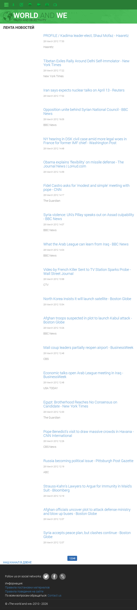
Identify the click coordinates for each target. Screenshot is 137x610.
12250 (93, 558)
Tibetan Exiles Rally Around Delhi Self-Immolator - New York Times (86, 62)
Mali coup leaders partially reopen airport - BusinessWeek (88, 347)
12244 (31, 558)
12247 (62, 558)
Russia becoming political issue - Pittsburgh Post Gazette (88, 460)
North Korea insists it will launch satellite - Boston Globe (87, 298)
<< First (10, 558)
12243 (21, 558)
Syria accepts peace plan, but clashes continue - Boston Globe (87, 534)
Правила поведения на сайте (24, 591)
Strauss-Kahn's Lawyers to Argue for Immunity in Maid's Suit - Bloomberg (87, 488)
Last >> (124, 558)
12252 (113, 558)
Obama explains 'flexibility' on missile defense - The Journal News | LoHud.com (83, 164)
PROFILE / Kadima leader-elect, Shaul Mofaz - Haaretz (86, 35)
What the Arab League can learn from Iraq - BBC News (86, 244)
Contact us (54, 595)
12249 (82, 558)
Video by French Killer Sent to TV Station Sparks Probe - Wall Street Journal (87, 271)
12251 (103, 558)
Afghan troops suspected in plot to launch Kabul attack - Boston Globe (87, 320)
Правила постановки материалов (27, 587)
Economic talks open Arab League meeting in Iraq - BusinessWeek (83, 374)
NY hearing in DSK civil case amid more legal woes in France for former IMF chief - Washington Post (85, 140)
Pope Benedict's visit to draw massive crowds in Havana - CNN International (88, 433)
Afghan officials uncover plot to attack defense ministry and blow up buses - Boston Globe (87, 511)
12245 (41, 558)
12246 (52, 558)
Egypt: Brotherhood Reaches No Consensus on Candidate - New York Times (80, 404)
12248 (72, 558)
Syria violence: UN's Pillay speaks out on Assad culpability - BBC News (88, 216)
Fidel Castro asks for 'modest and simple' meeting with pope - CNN (86, 187)
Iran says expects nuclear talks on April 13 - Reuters (83, 90)
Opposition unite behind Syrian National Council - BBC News (85, 111)
